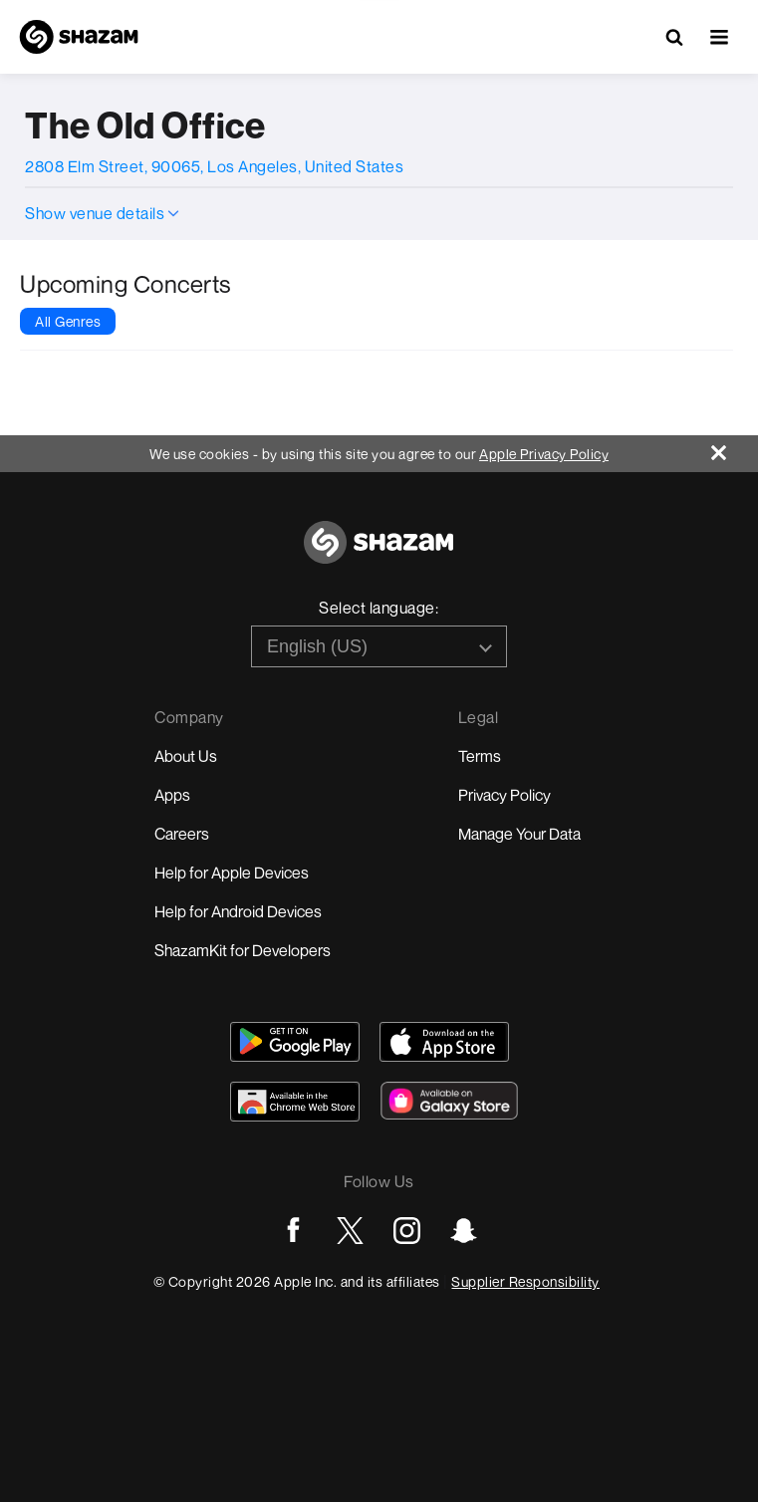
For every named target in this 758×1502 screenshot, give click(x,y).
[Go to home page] (378, 553)
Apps (172, 795)
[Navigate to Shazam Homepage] (78, 37)
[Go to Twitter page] (350, 1230)
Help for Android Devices (238, 911)
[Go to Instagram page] (406, 1230)
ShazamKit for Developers (242, 950)
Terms (479, 756)
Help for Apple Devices (231, 872)
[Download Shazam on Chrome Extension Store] (295, 1102)
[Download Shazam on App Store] (444, 1042)
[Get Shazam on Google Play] (295, 1042)
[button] (719, 37)
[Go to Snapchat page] (463, 1230)
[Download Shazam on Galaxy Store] (449, 1101)
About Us (185, 756)
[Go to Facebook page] (293, 1230)
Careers (181, 834)
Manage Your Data (519, 834)
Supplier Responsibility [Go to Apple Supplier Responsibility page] (525, 1281)
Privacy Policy (504, 795)
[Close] (734, 447)
